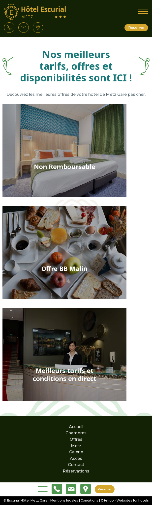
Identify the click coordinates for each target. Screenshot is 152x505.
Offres (76, 439)
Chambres (76, 433)
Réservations (76, 471)
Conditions (89, 500)
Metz (76, 445)
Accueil (76, 426)
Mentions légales (64, 500)
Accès (76, 458)
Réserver (136, 27)
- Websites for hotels (125, 500)
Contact (76, 464)
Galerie (76, 452)
